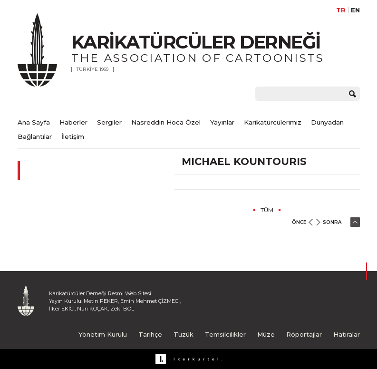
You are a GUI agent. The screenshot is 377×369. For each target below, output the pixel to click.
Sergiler (109, 122)
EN (355, 10)
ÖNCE (299, 222)
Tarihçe (150, 334)
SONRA (332, 222)
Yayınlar (222, 122)
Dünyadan (327, 122)
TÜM (267, 210)
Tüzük (183, 334)
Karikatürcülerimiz (272, 122)
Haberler (73, 122)
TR (341, 10)
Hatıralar (346, 334)
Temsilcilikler (225, 334)
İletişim (72, 136)
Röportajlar (304, 334)
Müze (266, 334)
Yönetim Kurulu (102, 334)
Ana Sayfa (34, 122)
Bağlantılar (35, 136)
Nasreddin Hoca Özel (166, 122)
